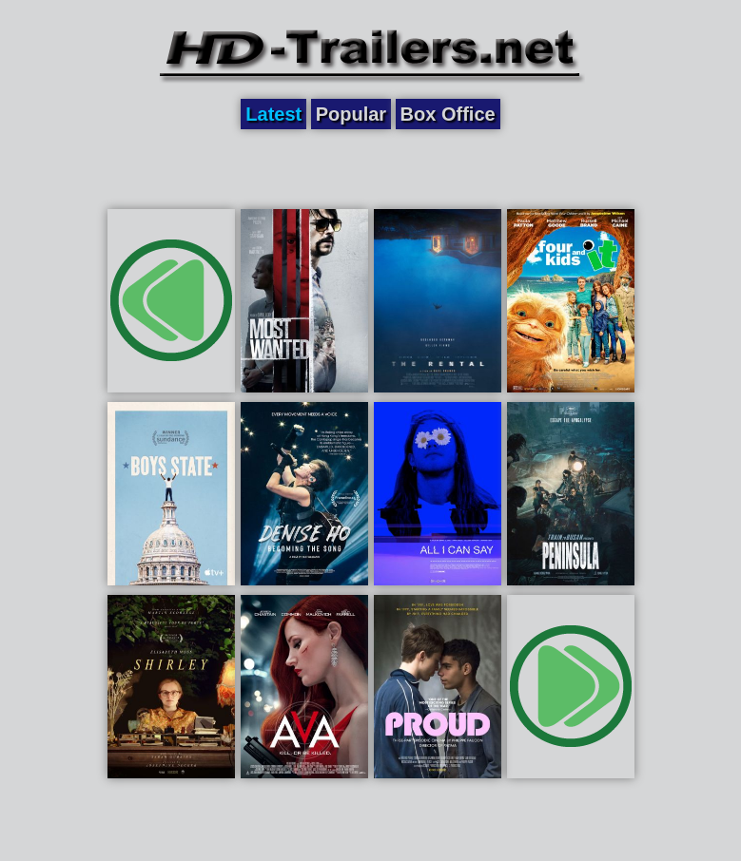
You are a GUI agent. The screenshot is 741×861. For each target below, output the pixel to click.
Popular (351, 114)
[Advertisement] (371, 168)
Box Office (448, 114)
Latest (273, 114)
